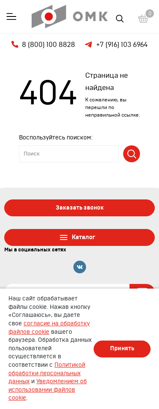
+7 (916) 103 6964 (116, 45)
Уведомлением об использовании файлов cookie (47, 390)
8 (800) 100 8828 (43, 44)
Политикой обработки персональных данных (46, 373)
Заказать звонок (80, 208)
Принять (122, 349)
